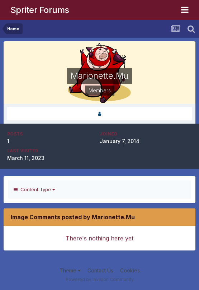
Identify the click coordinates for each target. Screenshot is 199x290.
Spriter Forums (39, 10)
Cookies (130, 270)
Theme (70, 270)
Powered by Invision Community (100, 279)
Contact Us (100, 270)
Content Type (34, 189)
